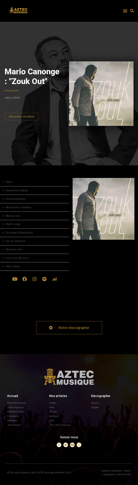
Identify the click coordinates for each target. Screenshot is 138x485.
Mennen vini (14, 249)
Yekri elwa (13, 266)
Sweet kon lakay (17, 190)
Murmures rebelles (19, 207)
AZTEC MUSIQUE (18, 15)
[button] (125, 10)
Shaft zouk (13, 224)
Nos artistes (58, 396)
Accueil (12, 396)
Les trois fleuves (17, 258)
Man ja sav (13, 215)
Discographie (100, 396)
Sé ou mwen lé (15, 241)
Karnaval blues (16, 199)
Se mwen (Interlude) (19, 232)
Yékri (9, 182)
